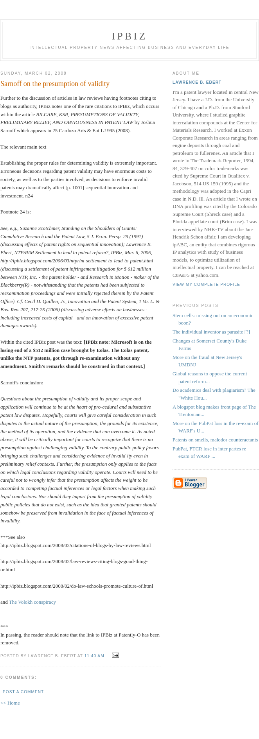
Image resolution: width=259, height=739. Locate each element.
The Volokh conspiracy (32, 602)
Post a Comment (23, 692)
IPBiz (129, 36)
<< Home (10, 703)
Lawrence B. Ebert (197, 82)
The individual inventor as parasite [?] (211, 332)
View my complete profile (206, 284)
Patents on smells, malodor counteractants (215, 440)
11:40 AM (94, 656)
